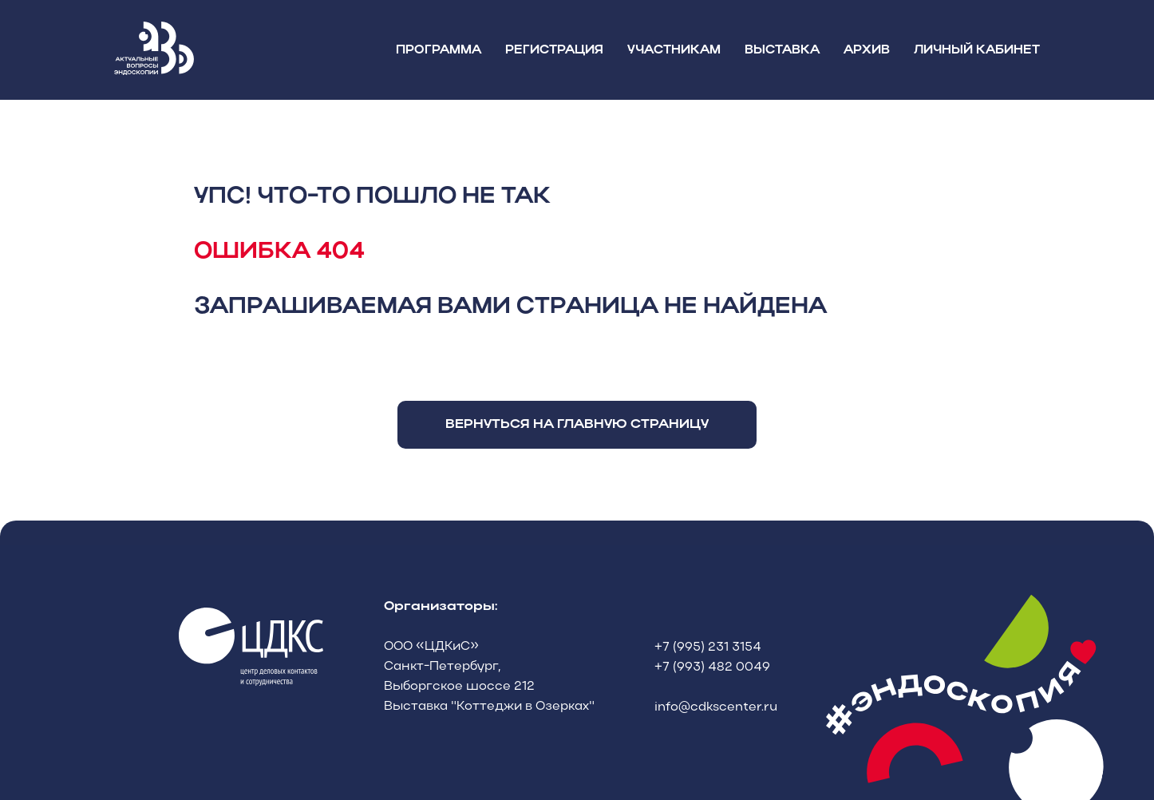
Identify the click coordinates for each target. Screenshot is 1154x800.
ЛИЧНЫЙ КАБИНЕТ (977, 50)
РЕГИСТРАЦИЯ (554, 50)
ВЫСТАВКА (782, 50)
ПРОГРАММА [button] (438, 50)
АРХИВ (867, 50)
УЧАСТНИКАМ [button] (674, 50)
